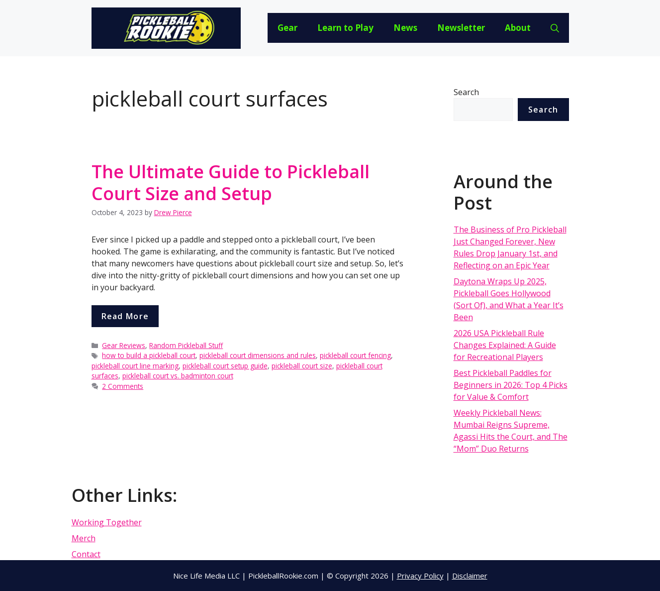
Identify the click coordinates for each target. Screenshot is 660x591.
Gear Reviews (123, 345)
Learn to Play (345, 27)
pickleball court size (302, 365)
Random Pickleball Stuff (186, 345)
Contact (86, 554)
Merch (83, 538)
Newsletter (461, 27)
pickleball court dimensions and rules (257, 355)
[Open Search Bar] (555, 28)
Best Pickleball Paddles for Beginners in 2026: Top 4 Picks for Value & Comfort (510, 384)
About (518, 27)
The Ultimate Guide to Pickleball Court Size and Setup (231, 182)
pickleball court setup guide (225, 365)
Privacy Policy (420, 576)
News (405, 27)
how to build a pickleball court (148, 355)
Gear (287, 27)
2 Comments (122, 386)
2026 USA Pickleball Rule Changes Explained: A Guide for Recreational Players (505, 345)
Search (466, 92)
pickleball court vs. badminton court (177, 375)
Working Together (107, 522)
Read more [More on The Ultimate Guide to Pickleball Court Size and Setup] (125, 316)
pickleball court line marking (135, 365)
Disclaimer (469, 576)
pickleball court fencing (355, 355)
